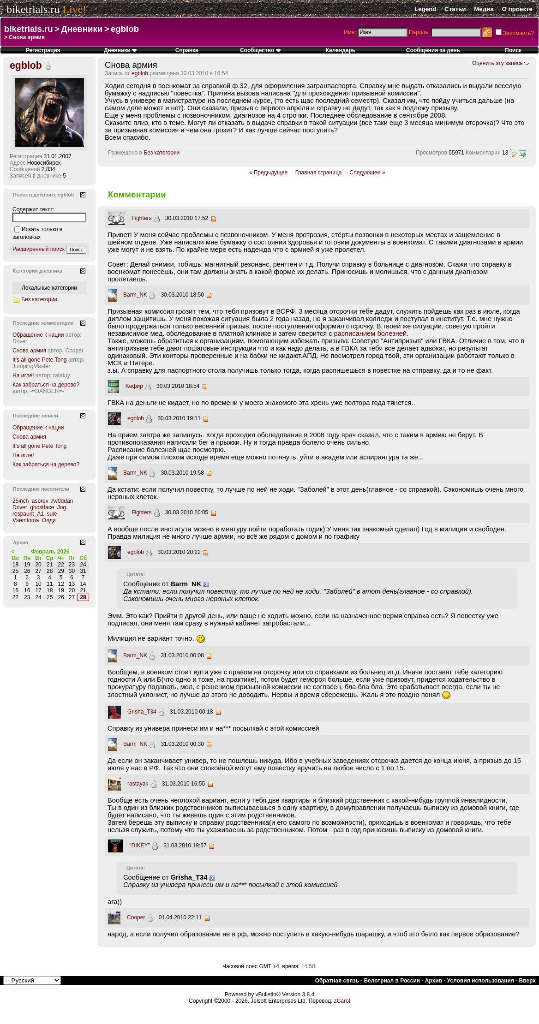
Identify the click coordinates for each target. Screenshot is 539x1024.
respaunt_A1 (28, 514)
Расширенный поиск (38, 249)
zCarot (342, 1001)
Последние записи (35, 415)
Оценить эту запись (497, 63)
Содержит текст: (33, 209)
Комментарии (483, 152)
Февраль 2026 (50, 551)
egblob (125, 29)
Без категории (162, 152)
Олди (49, 520)
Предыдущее (270, 172)
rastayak (137, 783)
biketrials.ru (33, 9)
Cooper (136, 917)
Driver (19, 341)
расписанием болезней (370, 333)
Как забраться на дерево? (45, 384)
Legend (425, 9)
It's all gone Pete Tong (39, 360)
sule (52, 514)
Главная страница (318, 172)
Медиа (484, 9)
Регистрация (43, 50)
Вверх (527, 980)
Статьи (455, 9)
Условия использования (480, 980)
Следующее (364, 172)
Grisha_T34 (141, 711)
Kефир (134, 386)
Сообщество (260, 50)
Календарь (341, 50)
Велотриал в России (392, 980)
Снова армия (29, 350)
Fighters (141, 218)
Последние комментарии (43, 323)
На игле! (23, 375)
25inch (20, 501)
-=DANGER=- (47, 391)
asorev (40, 501)
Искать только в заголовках (37, 233)
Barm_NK (135, 295)
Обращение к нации (38, 335)
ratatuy (61, 375)
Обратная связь (337, 980)
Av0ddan (62, 501)
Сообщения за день (433, 50)
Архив (433, 980)
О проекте (517, 9)
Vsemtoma (25, 520)
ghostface (42, 507)
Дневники (81, 29)
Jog (61, 507)
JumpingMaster (31, 366)
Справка (186, 50)
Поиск (513, 50)
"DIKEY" (139, 845)
